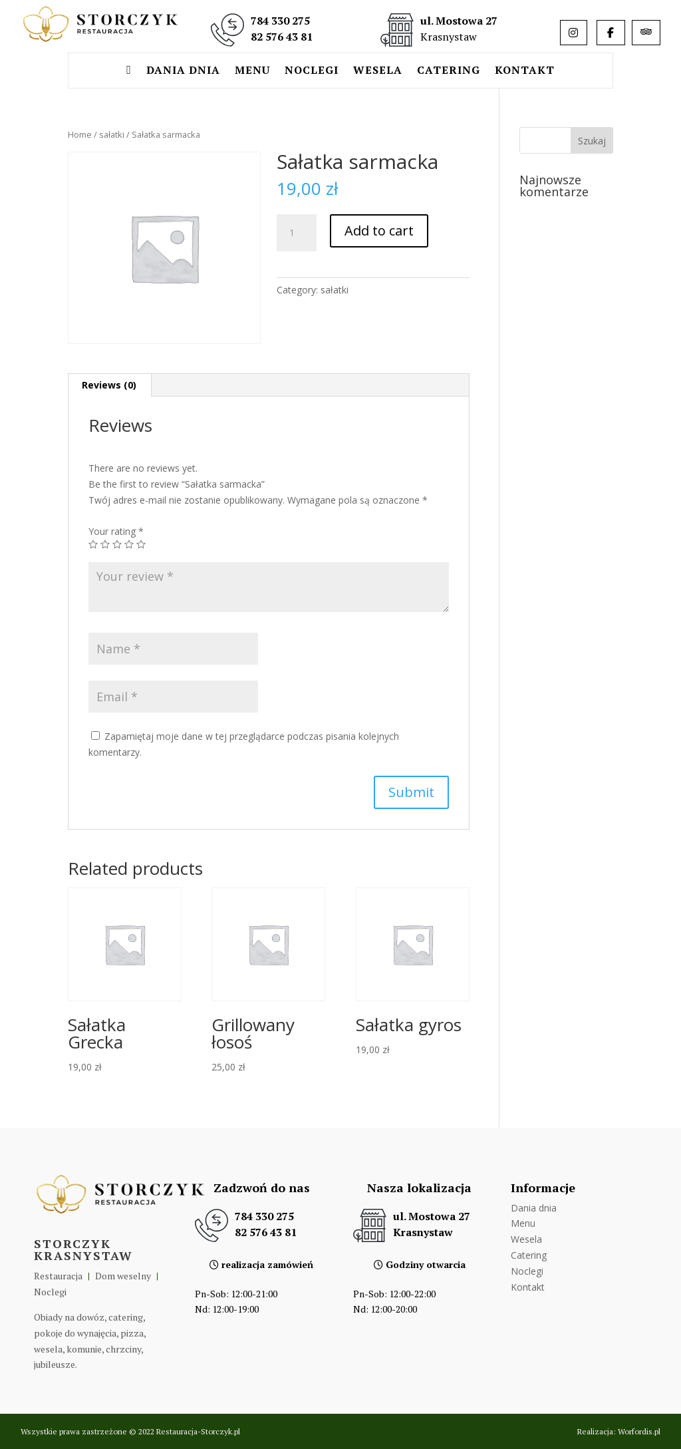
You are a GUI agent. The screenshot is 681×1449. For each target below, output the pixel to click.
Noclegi (312, 71)
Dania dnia (183, 71)
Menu (252, 71)
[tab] (109, 385)
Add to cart (379, 231)
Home (80, 134)
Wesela (377, 71)
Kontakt (525, 71)
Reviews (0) (109, 385)
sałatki (111, 134)
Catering (448, 71)
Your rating (116, 531)
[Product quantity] (297, 232)
